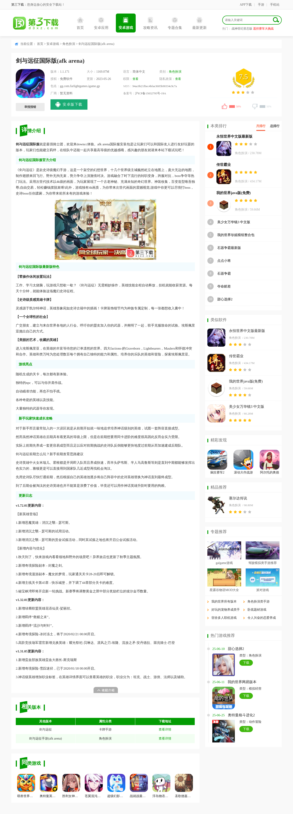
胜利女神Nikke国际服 (71, 786)
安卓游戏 (126, 23)
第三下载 (17, 4)
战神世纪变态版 (242, 28)
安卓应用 (101, 23)
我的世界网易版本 (242, 682)
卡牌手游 (105, 729)
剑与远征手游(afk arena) (45, 738)
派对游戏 (262, 590)
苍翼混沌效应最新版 (94, 786)
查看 (135, 79)
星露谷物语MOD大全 (224, 590)
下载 (246, 662)
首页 (80, 23)
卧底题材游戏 (256, 609)
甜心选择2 (225, 299)
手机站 (274, 4)
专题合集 (175, 23)
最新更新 (199, 23)
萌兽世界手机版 (26, 786)
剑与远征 (45, 729)
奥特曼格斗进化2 (241, 715)
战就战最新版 (139, 786)
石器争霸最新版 (229, 248)
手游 (261, 4)
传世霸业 (223, 165)
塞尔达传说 (238, 498)
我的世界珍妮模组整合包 (235, 235)
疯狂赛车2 (217, 472)
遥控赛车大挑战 (263, 28)
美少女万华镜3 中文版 (233, 222)
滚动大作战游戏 (243, 473)
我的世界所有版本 (224, 601)
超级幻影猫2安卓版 (116, 786)
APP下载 (246, 4)
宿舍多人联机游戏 (224, 617)
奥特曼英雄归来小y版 (49, 786)
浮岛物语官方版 (161, 786)
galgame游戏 (224, 563)
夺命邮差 (224, 286)
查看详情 (165, 729)
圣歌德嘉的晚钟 (184, 786)
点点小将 (224, 260)
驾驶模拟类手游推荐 (262, 563)
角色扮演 (68, 44)
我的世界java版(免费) (233, 193)
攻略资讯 (150, 23)
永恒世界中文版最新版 (234, 136)
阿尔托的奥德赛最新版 (269, 473)
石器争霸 (224, 273)
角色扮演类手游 (258, 601)
